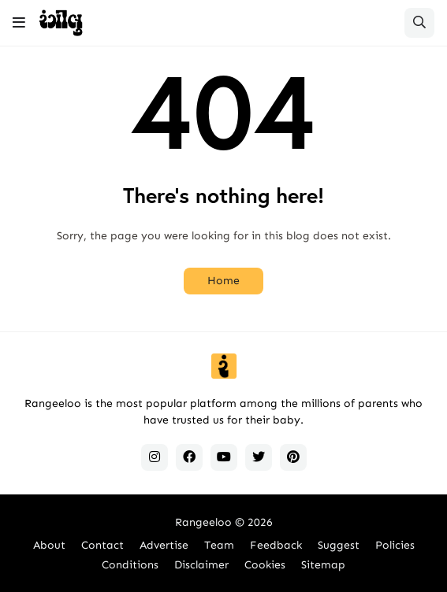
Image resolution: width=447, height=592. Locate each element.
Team (219, 545)
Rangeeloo (203, 522)
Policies (395, 545)
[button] (19, 22)
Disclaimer (201, 565)
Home (223, 280)
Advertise (164, 545)
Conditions (130, 565)
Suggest (338, 545)
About (49, 545)
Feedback (276, 545)
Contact (102, 545)
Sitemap (323, 565)
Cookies (264, 565)
